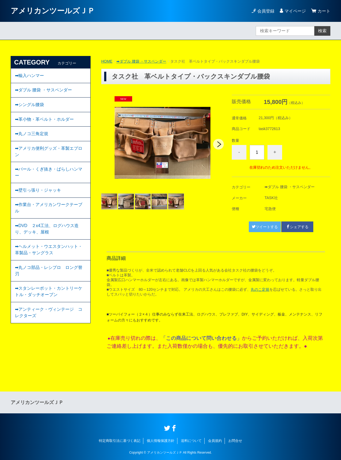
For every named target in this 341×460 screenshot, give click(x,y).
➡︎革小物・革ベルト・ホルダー (44, 119)
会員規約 (215, 441)
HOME (106, 61)
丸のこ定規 (260, 289)
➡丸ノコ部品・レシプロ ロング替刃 (48, 272)
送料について (191, 441)
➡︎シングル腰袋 (29, 105)
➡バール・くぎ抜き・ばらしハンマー (48, 173)
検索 (322, 31)
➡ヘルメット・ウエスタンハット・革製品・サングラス (48, 250)
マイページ (295, 11)
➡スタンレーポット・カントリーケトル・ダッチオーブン (48, 293)
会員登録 (265, 11)
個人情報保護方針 (160, 441)
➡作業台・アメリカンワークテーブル (48, 208)
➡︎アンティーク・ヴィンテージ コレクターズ (48, 314)
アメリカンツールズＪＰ (53, 11)
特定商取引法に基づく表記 (119, 441)
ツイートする (265, 227)
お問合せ (235, 441)
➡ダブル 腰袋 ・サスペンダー (141, 61)
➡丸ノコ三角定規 (31, 134)
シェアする (297, 227)
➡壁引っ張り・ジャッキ (38, 191)
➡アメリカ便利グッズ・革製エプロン (48, 152)
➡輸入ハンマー (29, 75)
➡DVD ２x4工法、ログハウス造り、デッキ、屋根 (47, 229)
